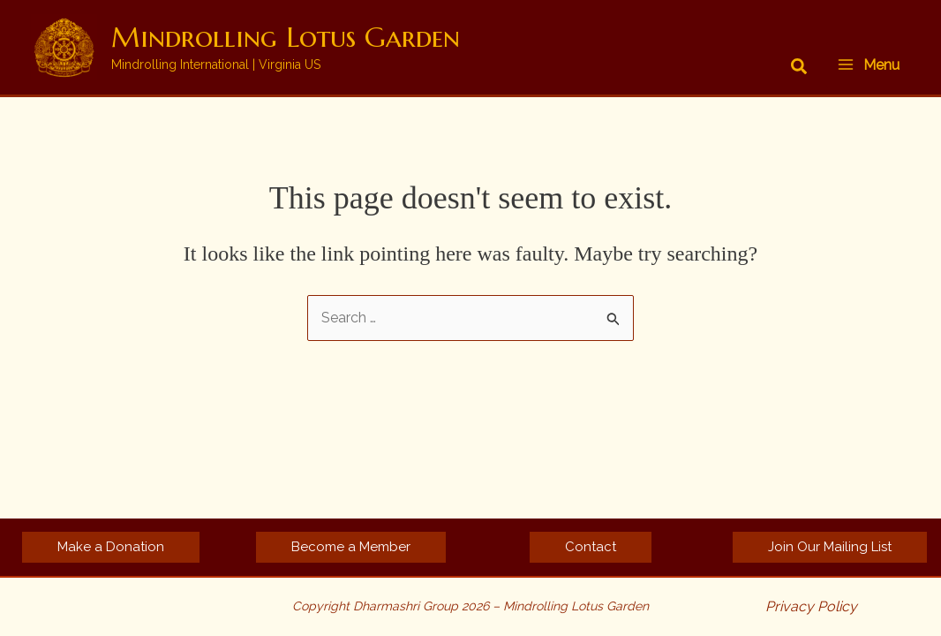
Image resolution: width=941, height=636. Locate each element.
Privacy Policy (811, 606)
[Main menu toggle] (868, 64)
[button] (800, 67)
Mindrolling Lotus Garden (285, 37)
